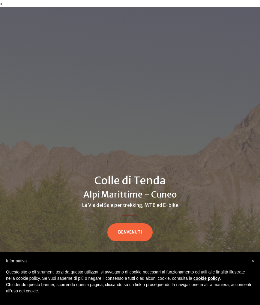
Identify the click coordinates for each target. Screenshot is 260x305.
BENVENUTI (130, 232)
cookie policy (206, 278)
